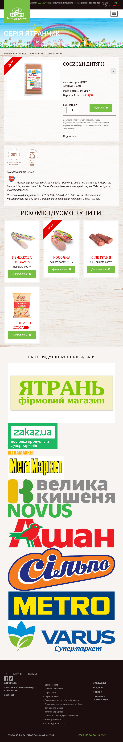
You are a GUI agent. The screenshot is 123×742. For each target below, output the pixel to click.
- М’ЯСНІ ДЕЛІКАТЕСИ (54, 723)
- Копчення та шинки (53, 708)
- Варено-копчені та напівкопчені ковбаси (63, 704)
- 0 (106, 6)
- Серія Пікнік (49, 692)
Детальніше (22, 274)
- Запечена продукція (53, 712)
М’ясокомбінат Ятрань (15, 53)
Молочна (61, 257)
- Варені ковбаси (51, 685)
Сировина (10, 683)
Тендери (98, 687)
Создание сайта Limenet (91, 735)
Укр (116, 3)
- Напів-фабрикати (52, 719)
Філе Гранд (101, 257)
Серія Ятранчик (37, 53)
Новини (9, 695)
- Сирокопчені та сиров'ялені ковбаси (61, 700)
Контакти (99, 683)
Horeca (97, 692)
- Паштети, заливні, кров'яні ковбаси (60, 715)
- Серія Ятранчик (51, 696)
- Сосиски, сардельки (53, 688)
